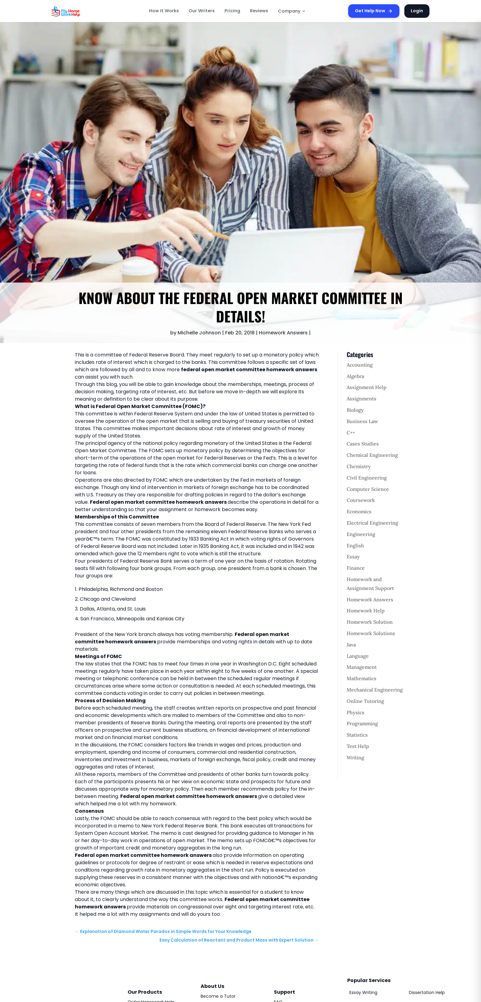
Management (362, 667)
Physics (355, 712)
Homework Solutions (371, 633)
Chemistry (359, 466)
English (355, 545)
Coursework (361, 500)
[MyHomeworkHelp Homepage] (79, 11)
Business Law (362, 421)
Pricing (232, 11)
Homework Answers (283, 332)
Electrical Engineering (372, 523)
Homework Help (366, 610)
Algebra (355, 376)
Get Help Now (374, 11)
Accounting (360, 365)
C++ (351, 433)
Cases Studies (363, 444)
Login (417, 11)
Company (292, 11)
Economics (359, 511)
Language (358, 656)
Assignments (361, 398)
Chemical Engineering (372, 455)
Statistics (357, 735)
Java (351, 645)
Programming (362, 723)
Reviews (259, 11)
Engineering (361, 534)
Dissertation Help (427, 992)
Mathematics (361, 678)
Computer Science (368, 489)
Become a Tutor (218, 996)
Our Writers (202, 11)
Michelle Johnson (199, 332)
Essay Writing (363, 992)
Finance (356, 568)
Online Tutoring (365, 701)
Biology (355, 410)
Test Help (358, 746)
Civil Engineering (367, 478)
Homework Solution (370, 622)
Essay (353, 556)
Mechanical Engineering (375, 690)
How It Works (164, 11)
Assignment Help (367, 387)
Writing (355, 757)
